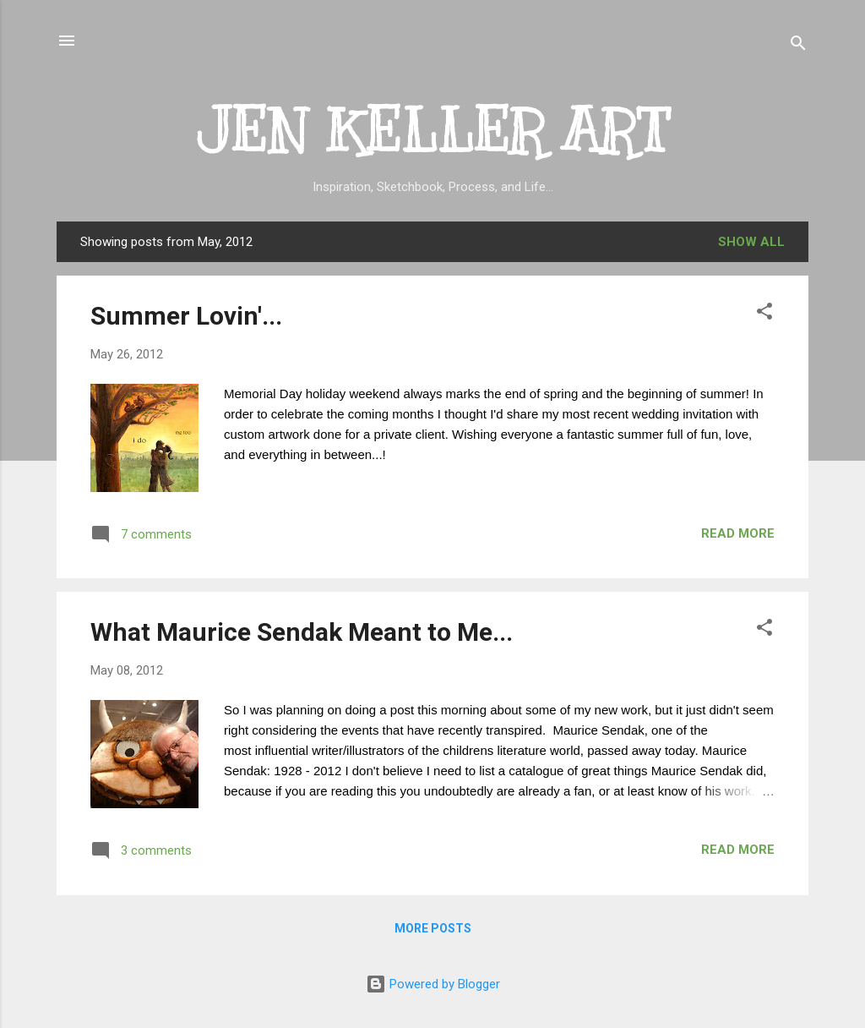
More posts (432, 928)
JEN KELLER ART (433, 130)
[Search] (798, 46)
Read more (738, 533)
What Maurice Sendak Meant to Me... (301, 632)
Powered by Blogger (433, 984)
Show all (751, 241)
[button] (764, 314)
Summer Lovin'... (186, 316)
